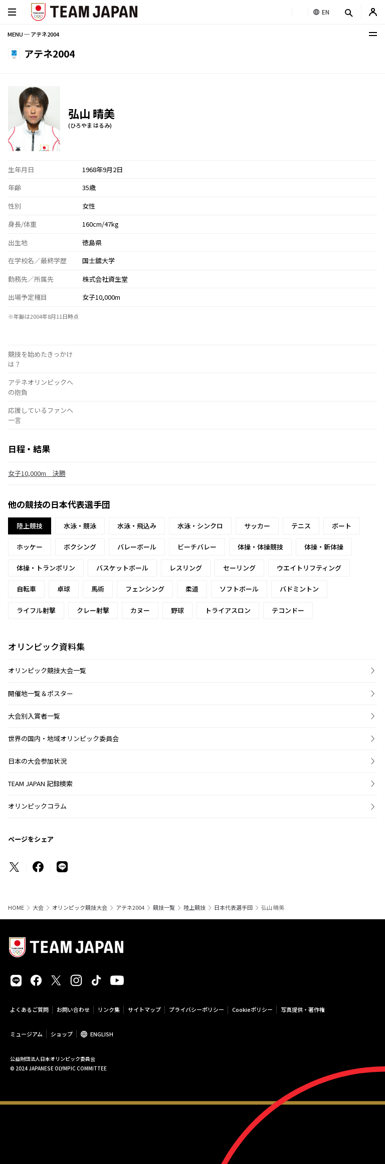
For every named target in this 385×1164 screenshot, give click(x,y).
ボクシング (80, 546)
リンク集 (109, 1009)
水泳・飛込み (136, 525)
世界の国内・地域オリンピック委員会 (63, 738)
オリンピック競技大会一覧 (47, 670)
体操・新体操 (323, 546)
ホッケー (30, 546)
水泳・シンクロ (200, 525)
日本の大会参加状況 (37, 761)
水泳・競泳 (80, 525)
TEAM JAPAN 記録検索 (40, 783)
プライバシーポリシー (196, 1009)
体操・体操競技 (260, 546)
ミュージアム (26, 1034)
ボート (341, 525)
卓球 (63, 589)
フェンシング (144, 589)
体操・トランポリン (46, 567)
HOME (16, 907)
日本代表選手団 (233, 907)
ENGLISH (101, 1034)
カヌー (140, 610)
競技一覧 (164, 907)
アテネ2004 (130, 907)
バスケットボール (122, 567)
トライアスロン (228, 610)
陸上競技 (194, 907)
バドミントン (299, 589)
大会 (38, 907)
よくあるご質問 (29, 1009)
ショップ (62, 1034)
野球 (177, 610)
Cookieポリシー (252, 1009)
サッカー (257, 525)
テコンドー (288, 610)
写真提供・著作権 (303, 1009)
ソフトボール (239, 589)
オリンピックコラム (37, 806)
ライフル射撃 (36, 610)
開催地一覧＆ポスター (40, 693)
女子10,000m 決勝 (37, 473)
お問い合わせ (73, 1009)
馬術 (97, 589)
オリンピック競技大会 (79, 907)
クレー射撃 (93, 610)
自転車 (26, 589)
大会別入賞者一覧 (34, 716)
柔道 (192, 589)
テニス (301, 525)
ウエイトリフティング (309, 567)
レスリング (185, 567)
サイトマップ (144, 1009)
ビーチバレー (197, 546)
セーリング (239, 567)
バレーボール (136, 546)
